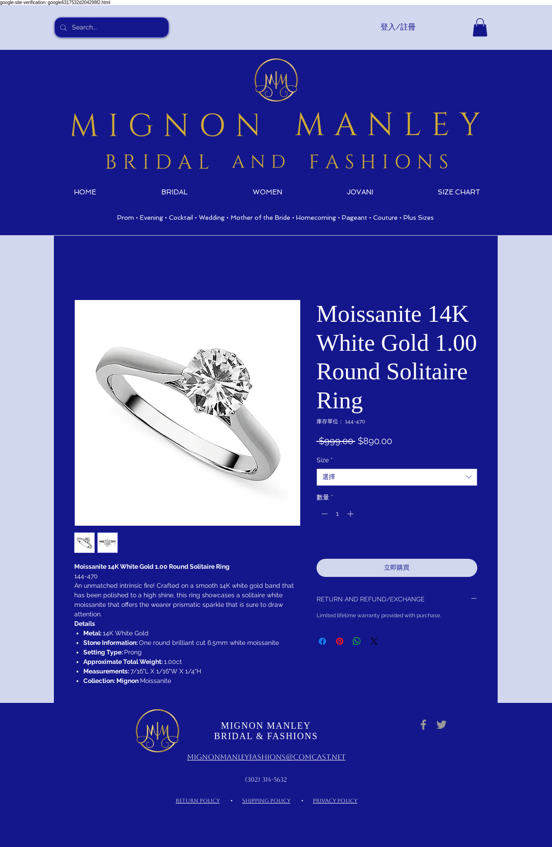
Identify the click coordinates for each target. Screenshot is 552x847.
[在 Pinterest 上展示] (339, 641)
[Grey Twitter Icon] (441, 724)
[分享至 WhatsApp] (356, 641)
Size (325, 460)
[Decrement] (323, 514)
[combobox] (397, 477)
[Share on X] (374, 641)
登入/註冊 (398, 26)
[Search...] (110, 27)
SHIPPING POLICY (266, 801)
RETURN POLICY (198, 801)
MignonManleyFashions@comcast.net (266, 757)
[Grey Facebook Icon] (423, 724)
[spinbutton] (337, 514)
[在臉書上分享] (322, 641)
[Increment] (351, 514)
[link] (480, 27)
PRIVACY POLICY (335, 801)
